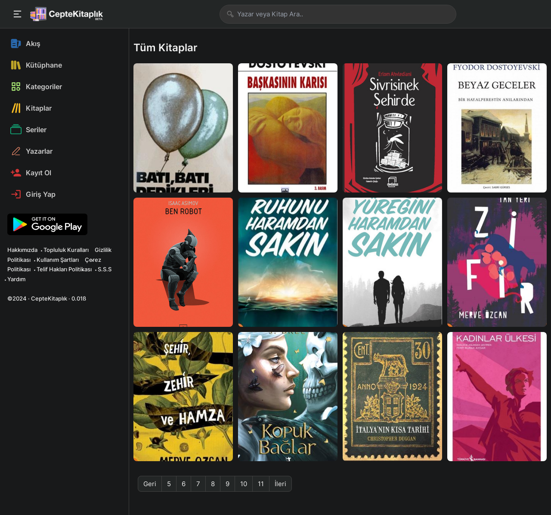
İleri (280, 484)
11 (261, 484)
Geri (149, 484)
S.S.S (104, 269)
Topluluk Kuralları (66, 249)
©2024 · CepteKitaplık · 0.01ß (46, 298)
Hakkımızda (22, 249)
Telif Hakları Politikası (64, 269)
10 (243, 484)
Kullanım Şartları (58, 259)
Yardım (16, 279)
